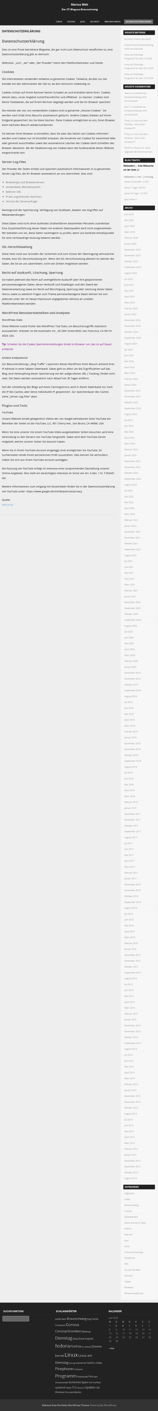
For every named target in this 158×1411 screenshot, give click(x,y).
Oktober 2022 (131, 472)
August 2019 (130, 696)
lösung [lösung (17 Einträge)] (72, 1363)
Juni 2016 (129, 919)
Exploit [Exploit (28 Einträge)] (89, 1338)
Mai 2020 (129, 643)
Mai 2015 (129, 996)
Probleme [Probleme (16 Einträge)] (78, 1369)
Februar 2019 (131, 731)
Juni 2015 (129, 990)
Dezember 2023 (132, 390)
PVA (126, 1263)
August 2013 (130, 1113)
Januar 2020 (130, 666)
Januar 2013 (130, 1154)
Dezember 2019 (132, 672)
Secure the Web (132, 1269)
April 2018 (129, 790)
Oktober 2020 (131, 613)
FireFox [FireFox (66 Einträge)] (75, 1346)
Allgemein (129, 1193)
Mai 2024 (129, 361)
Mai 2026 (129, 220)
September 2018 (132, 760)
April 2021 (129, 578)
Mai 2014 (129, 1066)
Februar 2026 (131, 237)
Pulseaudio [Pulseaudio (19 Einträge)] (82, 1376)
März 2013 (129, 1143)
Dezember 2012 (132, 1160)
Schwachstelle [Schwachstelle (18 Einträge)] (61, 1382)
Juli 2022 (128, 490)
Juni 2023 (129, 425)
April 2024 (129, 367)
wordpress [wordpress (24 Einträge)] (75, 1392)
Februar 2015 (131, 1013)
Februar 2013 (131, 1148)
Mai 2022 (129, 502)
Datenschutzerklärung (139, 21)
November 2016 (132, 890)
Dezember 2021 (132, 531)
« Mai (111, 1348)
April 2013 (129, 1137)
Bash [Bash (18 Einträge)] (64, 1319)
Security (94, 21)
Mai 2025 (129, 290)
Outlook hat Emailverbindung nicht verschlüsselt (135, 97)
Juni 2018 (129, 778)
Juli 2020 (128, 631)
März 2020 (129, 655)
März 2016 (129, 937)
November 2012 (132, 1166)
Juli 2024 (128, 349)
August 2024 (130, 343)
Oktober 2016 (131, 896)
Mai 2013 (129, 1131)
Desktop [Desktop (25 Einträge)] (86, 1331)
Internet (128, 1234)
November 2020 (132, 608)
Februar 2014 (131, 1084)
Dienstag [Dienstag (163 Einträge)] (63, 1338)
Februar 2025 (131, 308)
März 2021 (129, 584)
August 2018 (130, 766)
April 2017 (129, 860)
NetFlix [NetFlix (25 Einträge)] (91, 1362)
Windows (128, 1287)
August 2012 (130, 1178)
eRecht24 (7, 504)
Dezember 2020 (132, 602)
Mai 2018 (129, 784)
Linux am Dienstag (133, 1252)
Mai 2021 (129, 572)
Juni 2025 (129, 284)
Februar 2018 (131, 802)
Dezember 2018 (132, 743)
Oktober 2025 (131, 261)
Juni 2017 (129, 849)
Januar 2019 (130, 737)
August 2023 (130, 414)
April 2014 (129, 1072)
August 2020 (130, 625)
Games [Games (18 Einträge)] (87, 1346)
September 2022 (132, 478)
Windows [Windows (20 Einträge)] (59, 1392)
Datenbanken (131, 1216)
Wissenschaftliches (133, 1293)
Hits (139, 176)
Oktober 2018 (131, 755)
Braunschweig (113, 21)
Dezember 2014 (132, 1025)
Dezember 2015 (132, 954)
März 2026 (129, 231)
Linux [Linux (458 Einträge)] (71, 1354)
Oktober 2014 (131, 1037)
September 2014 (132, 1043)
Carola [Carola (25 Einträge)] (94, 1318)
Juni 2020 (129, 637)
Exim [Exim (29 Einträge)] (82, 1338)
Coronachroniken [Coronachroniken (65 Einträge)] (68, 1331)
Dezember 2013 (132, 1095)
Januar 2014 (130, 1090)
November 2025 (132, 255)
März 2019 (129, 725)
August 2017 (130, 837)
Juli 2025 (128, 279)
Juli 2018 (128, 772)
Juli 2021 (128, 561)
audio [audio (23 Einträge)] (58, 1318)
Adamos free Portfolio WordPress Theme (65, 1405)
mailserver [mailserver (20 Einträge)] (81, 1363)
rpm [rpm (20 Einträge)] (95, 1376)
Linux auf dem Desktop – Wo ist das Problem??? (136, 124)
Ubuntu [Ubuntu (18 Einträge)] (80, 1387)
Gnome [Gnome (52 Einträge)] (96, 1346)
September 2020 (132, 619)
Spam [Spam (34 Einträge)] (84, 1382)
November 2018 (132, 749)
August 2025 (130, 273)
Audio (127, 1199)
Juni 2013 (129, 1125)
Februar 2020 (131, 661)
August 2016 (130, 907)
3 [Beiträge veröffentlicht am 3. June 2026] (122, 1325)
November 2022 (132, 467)
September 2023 (132, 408)
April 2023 (129, 437)
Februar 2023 (131, 449)
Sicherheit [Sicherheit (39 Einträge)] (75, 1382)
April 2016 (129, 931)
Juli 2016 (128, 913)
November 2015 (132, 960)
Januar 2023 (130, 455)
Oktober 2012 (131, 1172)
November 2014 (132, 1031)
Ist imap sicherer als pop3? (137, 39)
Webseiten (129, 176)
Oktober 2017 (131, 825)
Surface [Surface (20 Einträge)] (97, 1382)
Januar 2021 (130, 596)
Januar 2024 (130, 384)
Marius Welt (79, 4)
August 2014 (130, 1048)
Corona (128, 1211)
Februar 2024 (131, 378)
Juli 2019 (128, 702)
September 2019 (132, 690)
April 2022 (129, 508)
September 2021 (132, 549)
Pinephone (129, 1257)
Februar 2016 (131, 943)
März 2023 (129, 443)
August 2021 (130, 555)
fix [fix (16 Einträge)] (83, 1347)
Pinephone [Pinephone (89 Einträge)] (64, 1368)
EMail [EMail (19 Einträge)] (75, 1338)
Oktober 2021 (131, 543)
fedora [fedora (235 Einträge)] (62, 1346)
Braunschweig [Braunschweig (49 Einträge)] (76, 1319)
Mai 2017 (129, 855)
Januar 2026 (130, 243)
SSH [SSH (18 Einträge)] (91, 1382)
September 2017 (132, 831)
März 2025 (129, 302)
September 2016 (132, 902)
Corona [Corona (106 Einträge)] (72, 1324)
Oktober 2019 (131, 684)
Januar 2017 (130, 878)
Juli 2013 (128, 1119)
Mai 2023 (129, 431)
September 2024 (132, 337)
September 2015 (132, 972)
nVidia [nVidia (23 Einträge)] (98, 1362)
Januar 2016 (130, 949)
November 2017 (132, 819)
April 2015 (129, 1002)
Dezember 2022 (132, 461)
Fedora (71, 21)
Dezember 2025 (132, 249)
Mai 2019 (129, 714)
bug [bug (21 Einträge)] (89, 1318)
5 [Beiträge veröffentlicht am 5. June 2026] (136, 1325)
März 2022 (129, 514)
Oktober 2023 (131, 402)
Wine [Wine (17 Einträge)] (67, 1392)
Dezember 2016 (132, 884)
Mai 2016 (129, 925)
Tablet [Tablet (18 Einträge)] (69, 1387)
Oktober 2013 (131, 1107)
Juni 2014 (129, 1060)
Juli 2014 (128, 1054)
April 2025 (129, 296)
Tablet (127, 1281)
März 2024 (129, 373)
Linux (59, 21)
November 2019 (132, 678)
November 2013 (132, 1101)
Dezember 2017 (132, 813)
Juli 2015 (128, 984)
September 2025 (132, 267)
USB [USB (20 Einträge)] (97, 1387)
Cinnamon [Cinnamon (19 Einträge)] (60, 1325)
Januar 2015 (130, 1019)
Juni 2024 (129, 355)
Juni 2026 (129, 214)
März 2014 (129, 1078)
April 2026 (129, 226)
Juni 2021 (129, 567)
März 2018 (129, 796)
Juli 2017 (128, 843)
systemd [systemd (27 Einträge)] (60, 1387)
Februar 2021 (131, 590)
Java (82, 21)
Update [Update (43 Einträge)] (90, 1387)
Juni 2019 (129, 708)
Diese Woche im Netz (135, 1222)
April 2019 (129, 719)
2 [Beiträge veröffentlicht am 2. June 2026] (116, 1325)
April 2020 (129, 649)
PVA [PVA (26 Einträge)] (91, 1376)
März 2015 (129, 1007)
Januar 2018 (130, 807)
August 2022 (130, 484)
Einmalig (149, 176)
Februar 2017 (131, 872)
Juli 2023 (128, 420)
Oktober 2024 (131, 331)
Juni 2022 (129, 496)
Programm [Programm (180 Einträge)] (66, 1376)
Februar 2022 (131, 519)
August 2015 (130, 978)
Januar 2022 (130, 525)
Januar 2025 (130, 314)
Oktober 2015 (131, 966)
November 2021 (132, 537)
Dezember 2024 (132, 320)
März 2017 (129, 866)
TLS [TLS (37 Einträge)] (74, 1387)
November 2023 (132, 396)
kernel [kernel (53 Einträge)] (59, 1355)
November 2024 (132, 325)
